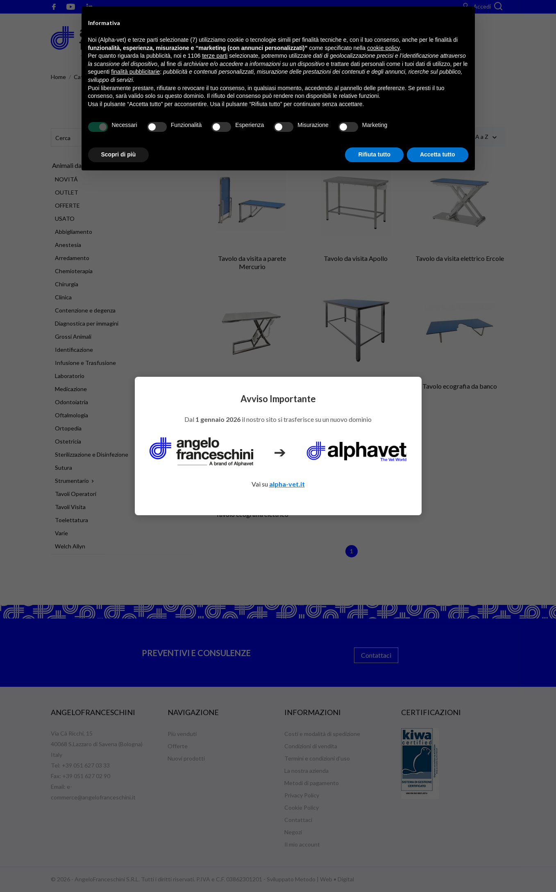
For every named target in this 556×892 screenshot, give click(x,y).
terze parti (214, 55)
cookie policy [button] (383, 48)
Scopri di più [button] (118, 154)
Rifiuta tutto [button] (374, 154)
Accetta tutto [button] (437, 154)
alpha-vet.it (287, 484)
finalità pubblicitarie (135, 71)
